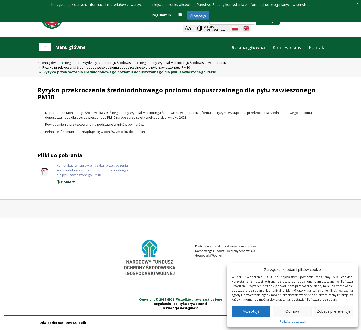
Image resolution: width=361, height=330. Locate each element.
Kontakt (317, 47)
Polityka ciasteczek (293, 322)
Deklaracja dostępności (180, 308)
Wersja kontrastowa (214, 28)
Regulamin (161, 15)
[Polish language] (234, 28)
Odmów (292, 311)
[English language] (246, 28)
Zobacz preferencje (334, 311)
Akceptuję (198, 15)
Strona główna (248, 47)
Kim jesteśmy (287, 47)
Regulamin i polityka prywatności (180, 304)
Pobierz (66, 182)
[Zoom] (187, 28)
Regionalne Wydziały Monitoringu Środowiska (100, 62)
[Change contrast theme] (211, 28)
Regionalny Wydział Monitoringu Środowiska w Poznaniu (183, 62)
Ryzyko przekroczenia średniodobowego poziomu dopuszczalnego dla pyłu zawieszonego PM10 (116, 67)
